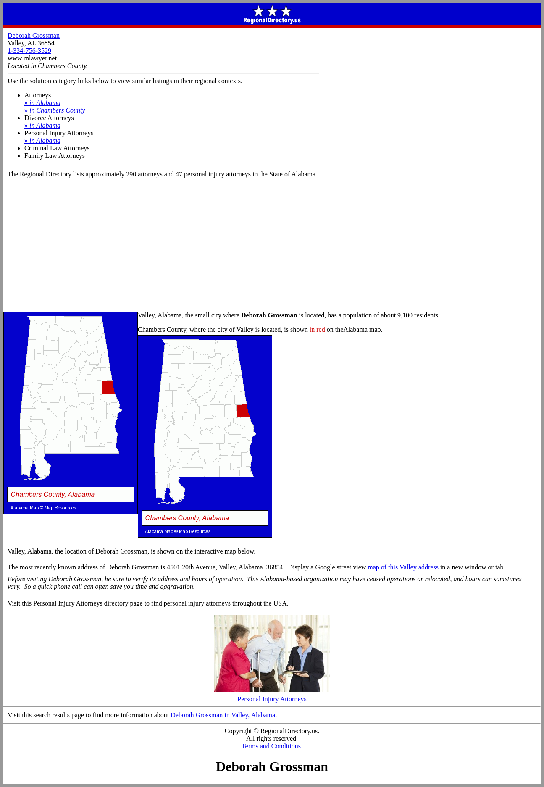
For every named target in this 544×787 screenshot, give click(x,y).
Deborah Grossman (34, 35)
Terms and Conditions (271, 746)
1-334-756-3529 (29, 50)
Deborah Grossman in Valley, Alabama (223, 715)
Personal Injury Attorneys (272, 696)
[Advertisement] (272, 249)
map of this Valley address (403, 567)
